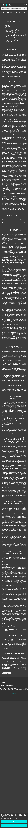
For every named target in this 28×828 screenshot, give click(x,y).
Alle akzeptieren (14, 825)
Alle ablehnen (14, 821)
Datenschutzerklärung (6, 818)
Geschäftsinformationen (7, 685)
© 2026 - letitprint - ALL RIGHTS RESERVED (8, 695)
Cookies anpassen (15, 818)
